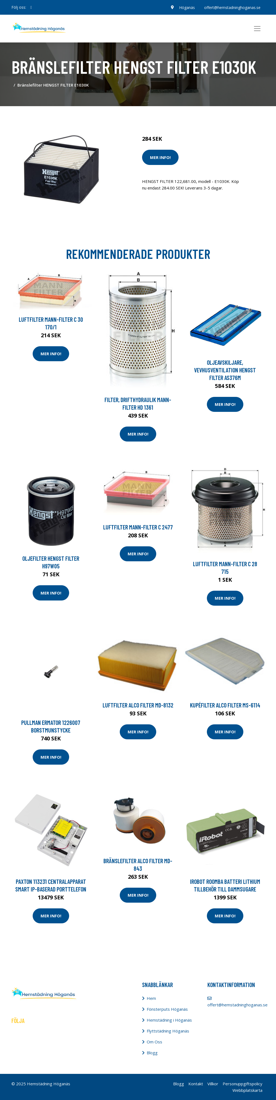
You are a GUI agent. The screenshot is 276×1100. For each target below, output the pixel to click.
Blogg (152, 1052)
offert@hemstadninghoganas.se (232, 7)
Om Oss (154, 1041)
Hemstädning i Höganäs (169, 1020)
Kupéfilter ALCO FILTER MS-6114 (225, 705)
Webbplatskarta (247, 1090)
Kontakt (195, 1083)
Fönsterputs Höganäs (167, 1009)
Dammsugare (205, 116)
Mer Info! (160, 157)
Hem (151, 998)
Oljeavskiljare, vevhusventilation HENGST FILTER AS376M (225, 370)
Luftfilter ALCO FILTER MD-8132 (138, 705)
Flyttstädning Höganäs (168, 1031)
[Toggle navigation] (257, 28)
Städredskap (179, 116)
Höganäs (186, 7)
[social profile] (31, 7)
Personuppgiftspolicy (242, 1083)
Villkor (212, 1083)
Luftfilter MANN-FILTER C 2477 (138, 527)
